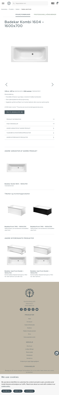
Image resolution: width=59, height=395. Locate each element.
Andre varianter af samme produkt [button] (30, 128)
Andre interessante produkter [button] (30, 137)
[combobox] (32, 3)
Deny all (18, 391)
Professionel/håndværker (45, 14)
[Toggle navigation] (3, 3)
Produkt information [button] (30, 119)
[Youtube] (36, 309)
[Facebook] (21, 309)
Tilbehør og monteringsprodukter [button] (30, 133)
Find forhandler (30, 124)
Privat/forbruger (23, 14)
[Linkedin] (25, 309)
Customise (29, 391)
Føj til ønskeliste (15, 112)
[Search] (14, 3)
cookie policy (5, 386)
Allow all (6, 391)
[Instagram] (33, 309)
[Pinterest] (29, 309)
